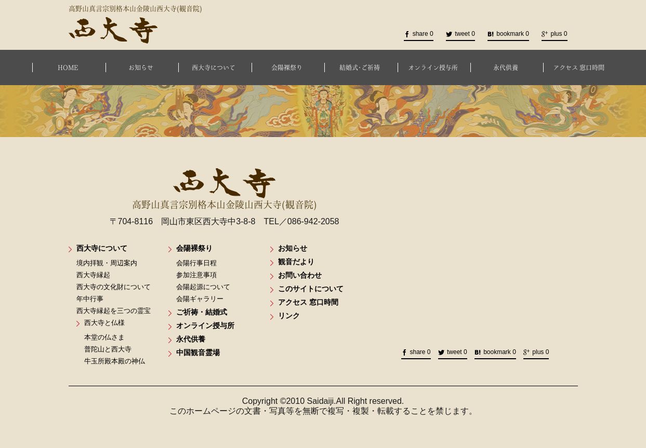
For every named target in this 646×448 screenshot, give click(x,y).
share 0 (418, 33)
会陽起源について (203, 287)
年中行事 (89, 299)
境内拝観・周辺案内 (106, 263)
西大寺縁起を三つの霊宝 (113, 311)
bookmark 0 (508, 33)
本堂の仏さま (104, 337)
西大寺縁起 (93, 275)
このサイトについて (311, 288)
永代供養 (505, 67)
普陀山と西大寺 (107, 349)
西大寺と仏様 (104, 323)
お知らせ (140, 67)
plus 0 (554, 33)
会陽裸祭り (286, 67)
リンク (289, 315)
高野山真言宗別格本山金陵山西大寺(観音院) (224, 188)
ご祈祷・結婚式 (201, 312)
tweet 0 (460, 33)
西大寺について (213, 67)
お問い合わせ (300, 275)
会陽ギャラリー (199, 299)
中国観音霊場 (198, 352)
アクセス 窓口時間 (578, 67)
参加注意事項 (196, 275)
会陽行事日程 (196, 263)
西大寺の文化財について (113, 287)
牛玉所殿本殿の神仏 (114, 361)
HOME (68, 67)
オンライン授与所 (433, 67)
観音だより (296, 261)
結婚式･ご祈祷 (359, 67)
